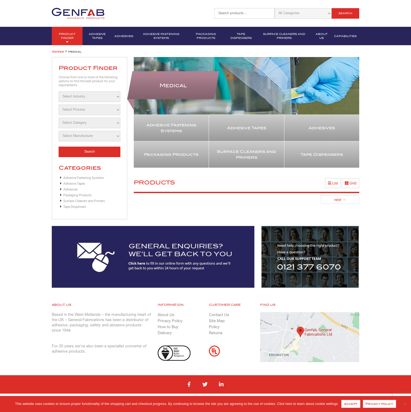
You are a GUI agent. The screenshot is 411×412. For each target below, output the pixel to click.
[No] (404, 404)
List (333, 183)
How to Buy (168, 327)
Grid (350, 183)
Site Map (217, 321)
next (340, 200)
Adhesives (123, 36)
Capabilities (345, 36)
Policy (214, 327)
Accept (351, 403)
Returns (216, 333)
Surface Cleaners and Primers (284, 36)
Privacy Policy (170, 321)
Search (345, 13)
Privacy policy (379, 403)
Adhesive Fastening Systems (161, 36)
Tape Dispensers (241, 36)
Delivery (165, 333)
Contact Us (219, 315)
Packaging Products (206, 36)
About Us (322, 36)
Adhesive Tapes (97, 36)
